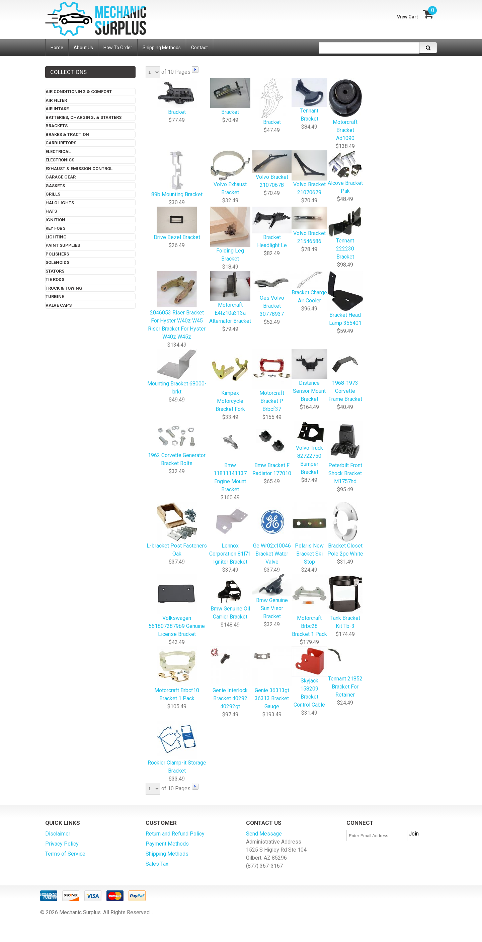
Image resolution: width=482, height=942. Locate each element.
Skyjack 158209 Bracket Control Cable (309, 677)
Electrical (58, 151)
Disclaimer (57, 833)
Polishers (57, 254)
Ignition (55, 219)
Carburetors (61, 142)
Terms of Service (65, 854)
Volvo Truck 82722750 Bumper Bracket (309, 448)
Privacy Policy (62, 844)
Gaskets (55, 185)
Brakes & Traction (67, 134)
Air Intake (57, 108)
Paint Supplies (63, 245)
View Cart (407, 16)
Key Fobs (55, 228)
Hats (51, 211)
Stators (55, 271)
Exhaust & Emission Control (79, 168)
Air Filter (56, 100)
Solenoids (57, 262)
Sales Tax (157, 864)
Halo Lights (60, 202)
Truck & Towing (64, 288)
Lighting (56, 236)
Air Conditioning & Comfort (79, 91)
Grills (53, 194)
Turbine (55, 296)
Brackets (57, 125)
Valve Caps (59, 305)
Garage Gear (61, 176)
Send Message (264, 833)
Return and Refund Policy (175, 833)
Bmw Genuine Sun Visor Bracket (272, 597)
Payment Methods (167, 844)
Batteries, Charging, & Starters (84, 117)
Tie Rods (55, 279)
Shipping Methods (167, 854)
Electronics (60, 159)
